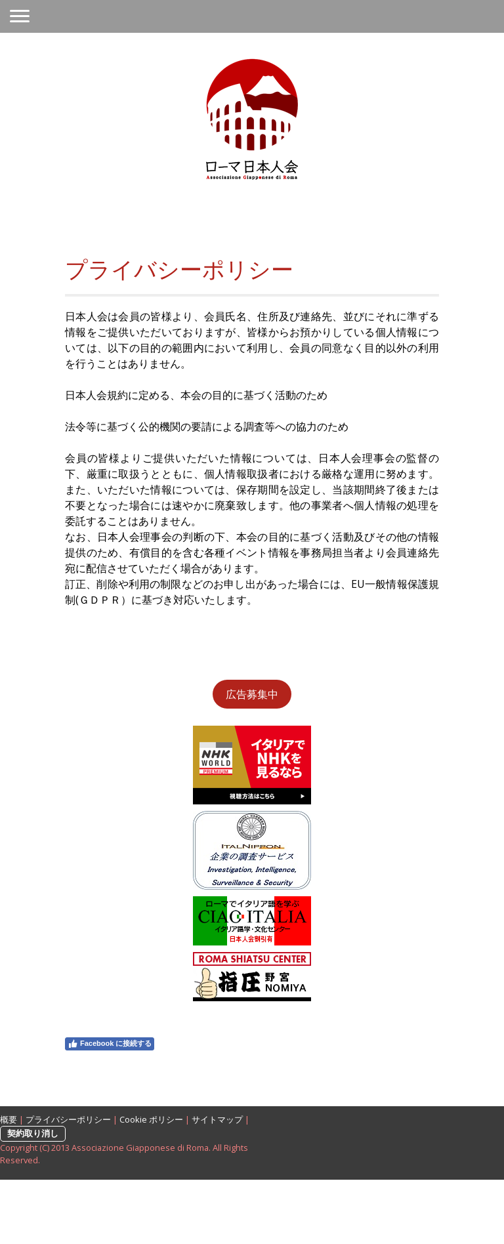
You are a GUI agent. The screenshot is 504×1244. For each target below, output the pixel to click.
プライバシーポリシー (68, 1119)
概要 (8, 1119)
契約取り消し (32, 1133)
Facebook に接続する (110, 1044)
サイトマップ (217, 1119)
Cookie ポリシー (151, 1119)
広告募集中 (252, 694)
